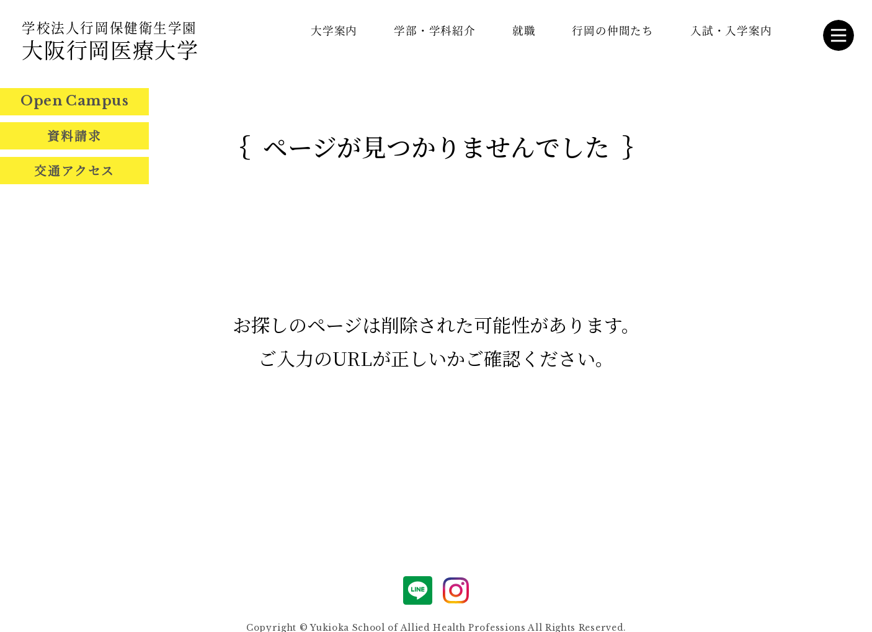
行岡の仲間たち (613, 30)
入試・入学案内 (731, 30)
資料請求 (74, 136)
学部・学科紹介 (435, 30)
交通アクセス (74, 170)
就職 (524, 30)
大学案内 (334, 30)
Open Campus (74, 100)
